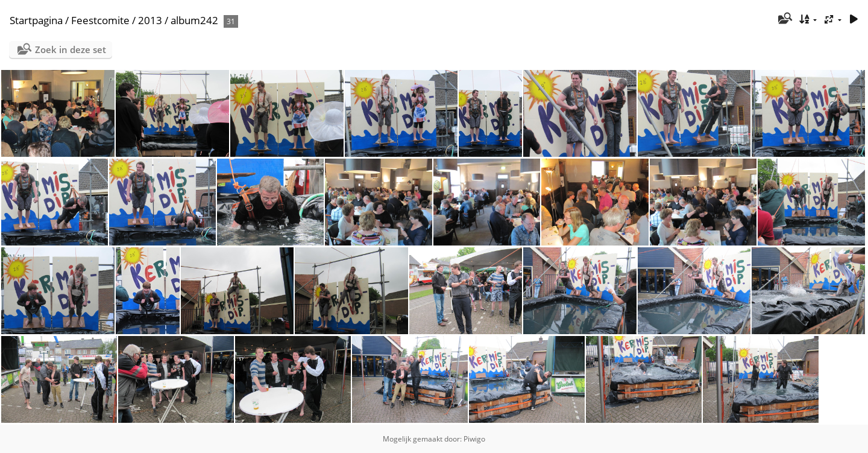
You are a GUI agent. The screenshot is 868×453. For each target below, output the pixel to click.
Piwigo (474, 439)
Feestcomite (100, 20)
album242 (194, 20)
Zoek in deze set (70, 49)
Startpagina (36, 20)
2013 (150, 20)
